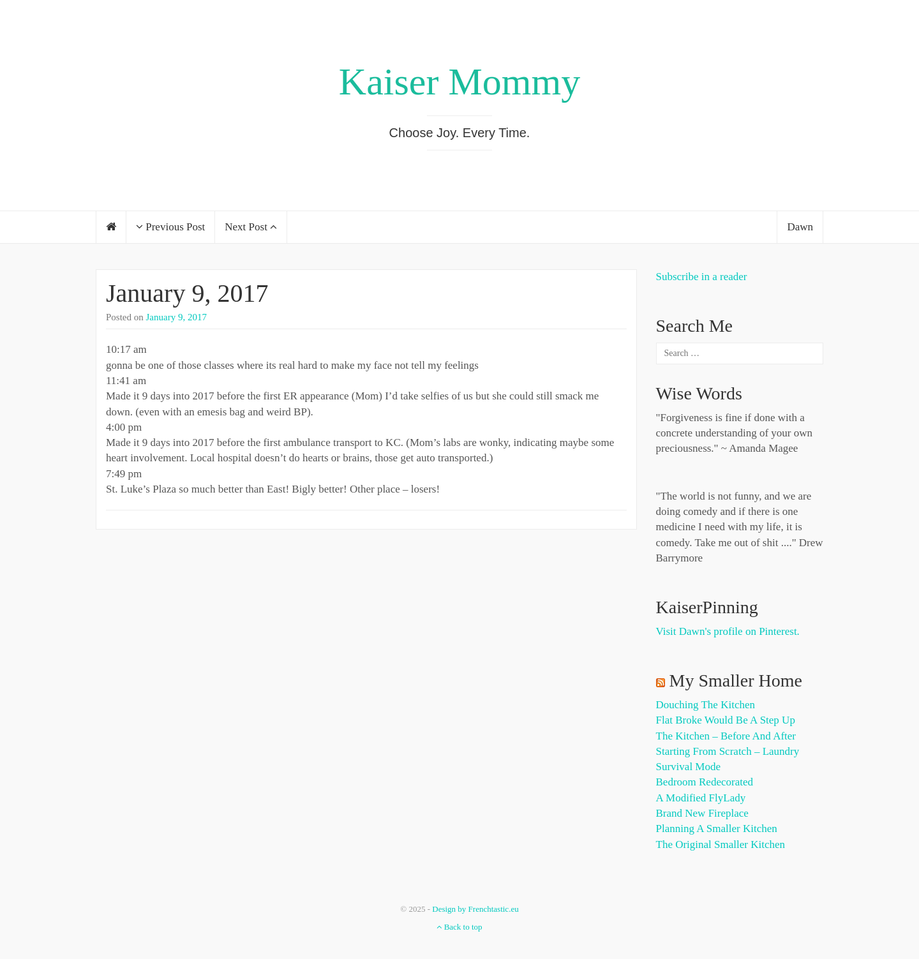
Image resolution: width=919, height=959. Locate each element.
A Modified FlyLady (701, 798)
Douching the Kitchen (705, 705)
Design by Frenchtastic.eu (475, 909)
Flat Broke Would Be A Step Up (725, 720)
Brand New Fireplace (702, 813)
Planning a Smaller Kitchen (716, 828)
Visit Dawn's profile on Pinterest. (728, 631)
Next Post (251, 227)
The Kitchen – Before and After (726, 736)
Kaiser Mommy (459, 82)
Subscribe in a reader (701, 277)
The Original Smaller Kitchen (721, 844)
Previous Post (170, 227)
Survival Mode (688, 767)
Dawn (800, 227)
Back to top (459, 927)
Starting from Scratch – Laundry (728, 751)
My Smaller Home (735, 680)
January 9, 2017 (187, 293)
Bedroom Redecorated (704, 782)
